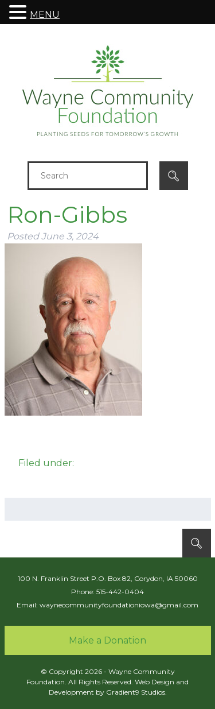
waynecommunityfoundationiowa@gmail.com (119, 604)
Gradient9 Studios (135, 692)
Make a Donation (107, 640)
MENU (45, 14)
